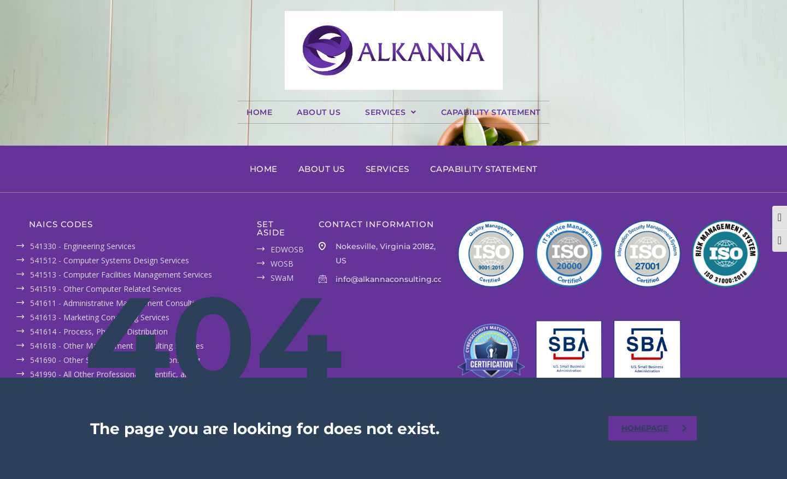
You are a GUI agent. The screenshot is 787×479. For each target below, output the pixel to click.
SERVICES (390, 112)
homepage (654, 428)
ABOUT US (318, 112)
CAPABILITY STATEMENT (491, 112)
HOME (259, 112)
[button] (390, 112)
